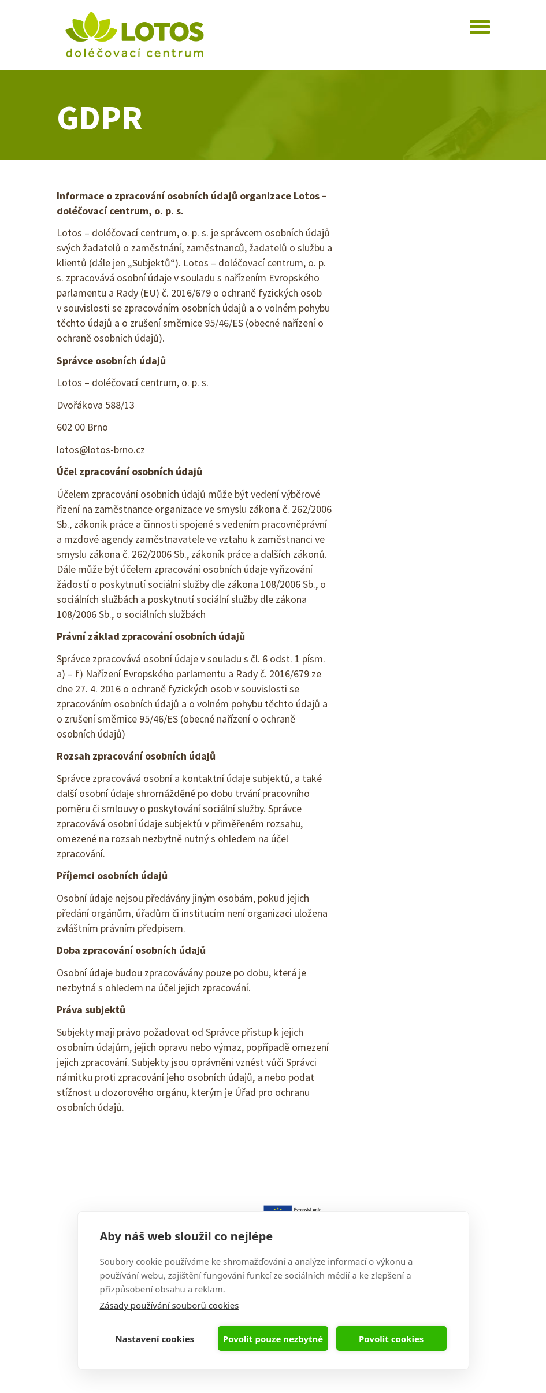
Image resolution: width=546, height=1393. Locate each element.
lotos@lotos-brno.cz (101, 449)
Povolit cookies (391, 1338)
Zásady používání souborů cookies (169, 1305)
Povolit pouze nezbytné (273, 1338)
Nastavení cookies (155, 1338)
